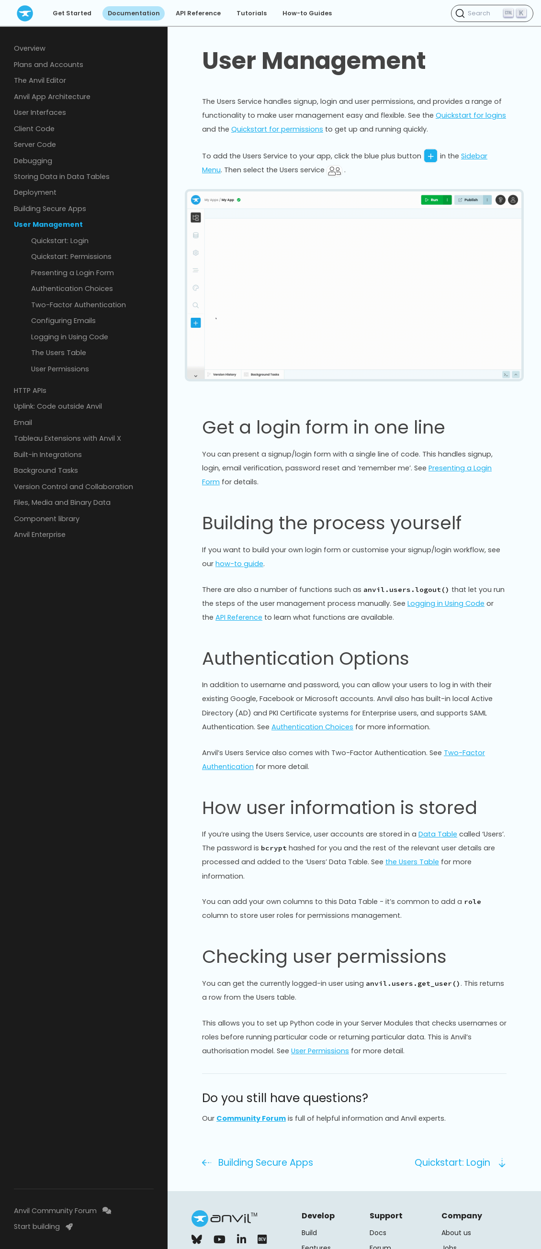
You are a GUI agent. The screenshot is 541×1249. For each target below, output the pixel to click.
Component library (46, 519)
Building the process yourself (332, 523)
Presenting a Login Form (72, 273)
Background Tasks (46, 470)
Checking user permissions (324, 956)
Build (309, 1233)
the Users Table (412, 862)
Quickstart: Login (60, 240)
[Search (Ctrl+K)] (492, 13)
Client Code (34, 129)
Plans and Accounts (48, 64)
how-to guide (239, 564)
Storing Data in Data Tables (62, 176)
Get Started (72, 13)
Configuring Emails (63, 320)
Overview (29, 48)
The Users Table (58, 352)
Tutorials (252, 13)
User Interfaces (40, 112)
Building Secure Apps (50, 208)
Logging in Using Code (69, 337)
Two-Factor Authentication (78, 305)
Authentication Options (305, 658)
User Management (48, 224)
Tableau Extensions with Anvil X (67, 438)
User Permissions (60, 369)
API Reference (198, 13)
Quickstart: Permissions (71, 256)
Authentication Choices (72, 288)
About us (456, 1233)
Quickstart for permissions (277, 129)
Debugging (33, 161)
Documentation (134, 13)
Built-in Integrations (48, 454)
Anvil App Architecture (52, 96)
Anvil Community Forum (62, 1211)
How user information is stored (339, 807)
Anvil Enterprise (40, 534)
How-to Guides (307, 13)
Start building (43, 1226)
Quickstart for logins (471, 115)
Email (23, 422)
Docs (378, 1233)
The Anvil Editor (40, 80)
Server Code (35, 144)
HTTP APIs (30, 390)
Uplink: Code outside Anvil (58, 406)
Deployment (35, 192)
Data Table (437, 834)
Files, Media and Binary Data (62, 502)
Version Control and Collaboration (73, 486)
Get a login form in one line (323, 427)
